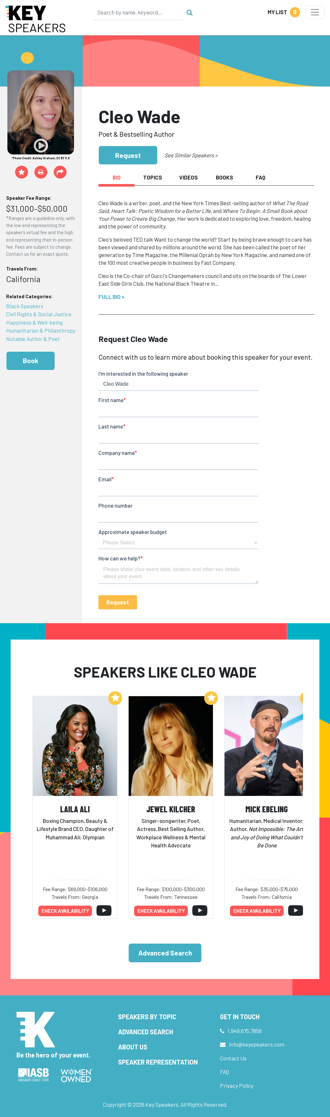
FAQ (224, 1071)
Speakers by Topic (147, 1016)
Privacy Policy (236, 1085)
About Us (132, 1047)
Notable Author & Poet (33, 339)
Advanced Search (165, 953)
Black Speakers (24, 306)
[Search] (138, 12)
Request (128, 155)
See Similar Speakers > (190, 155)
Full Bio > (111, 296)
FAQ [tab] (260, 177)
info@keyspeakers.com (256, 1044)
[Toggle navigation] (315, 12)
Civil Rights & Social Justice (38, 314)
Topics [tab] (152, 177)
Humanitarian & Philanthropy (40, 330)
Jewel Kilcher (170, 809)
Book (30, 360)
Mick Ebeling (266, 809)
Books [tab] (224, 177)
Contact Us (233, 1058)
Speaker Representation (158, 1062)
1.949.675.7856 (245, 1031)
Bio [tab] (117, 177)
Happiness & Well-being (34, 322)
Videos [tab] (188, 177)
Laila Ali (75, 809)
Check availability (65, 911)
